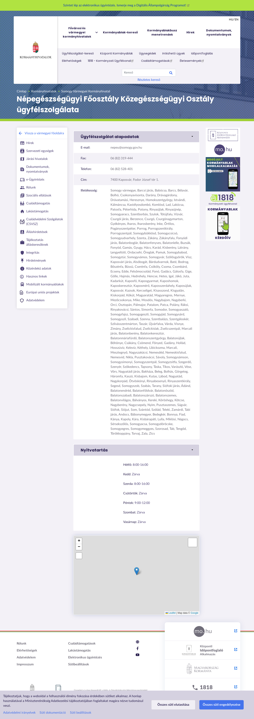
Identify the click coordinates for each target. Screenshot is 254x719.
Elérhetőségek (71, 61)
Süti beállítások (80, 712)
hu (231, 19)
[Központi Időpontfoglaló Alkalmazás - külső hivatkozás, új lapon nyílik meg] (202, 650)
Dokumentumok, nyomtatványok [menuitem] (219, 32)
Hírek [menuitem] (190, 32)
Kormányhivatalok (35, 50)
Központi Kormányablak (116, 53)
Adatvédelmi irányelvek (19, 712)
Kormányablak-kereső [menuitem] (120, 32)
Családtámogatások (157, 60)
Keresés (171, 73)
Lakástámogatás (79, 650)
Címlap (21, 91)
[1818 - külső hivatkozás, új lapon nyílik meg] (202, 687)
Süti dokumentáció (53, 712)
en (236, 19)
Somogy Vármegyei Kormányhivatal (85, 91)
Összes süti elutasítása (172, 704)
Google (194, 613)
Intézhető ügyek (173, 53)
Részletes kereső (149, 79)
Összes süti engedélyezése (218, 704)
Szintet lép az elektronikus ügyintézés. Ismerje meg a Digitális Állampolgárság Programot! (127, 5)
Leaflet (171, 613)
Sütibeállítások (78, 664)
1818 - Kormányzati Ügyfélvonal (111, 60)
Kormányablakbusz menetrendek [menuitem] (162, 32)
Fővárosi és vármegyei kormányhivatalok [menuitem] (81, 32)
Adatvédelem (26, 657)
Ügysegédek (147, 53)
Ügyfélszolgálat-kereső (78, 53)
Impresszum (25, 664)
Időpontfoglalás (202, 53)
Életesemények (192, 60)
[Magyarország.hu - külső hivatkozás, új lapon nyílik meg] (202, 631)
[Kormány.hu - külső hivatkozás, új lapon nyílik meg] (202, 669)
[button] (136, 136)
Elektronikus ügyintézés (85, 657)
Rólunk (21, 643)
